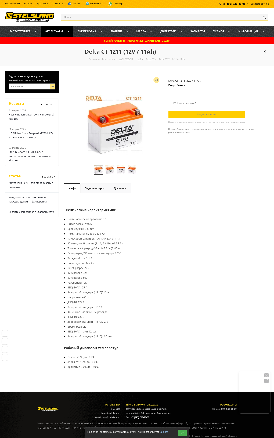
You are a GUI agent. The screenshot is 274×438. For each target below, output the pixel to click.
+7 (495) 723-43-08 (140, 417)
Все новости (47, 104)
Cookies (163, 431)
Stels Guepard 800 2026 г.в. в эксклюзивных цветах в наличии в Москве (30, 156)
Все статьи (48, 176)
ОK (182, 432)
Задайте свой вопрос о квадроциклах (31, 211)
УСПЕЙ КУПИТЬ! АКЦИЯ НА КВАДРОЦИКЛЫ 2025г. (137, 40)
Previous (89, 169)
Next (140, 169)
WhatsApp (115, 4)
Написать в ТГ (95, 3)
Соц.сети (74, 4)
